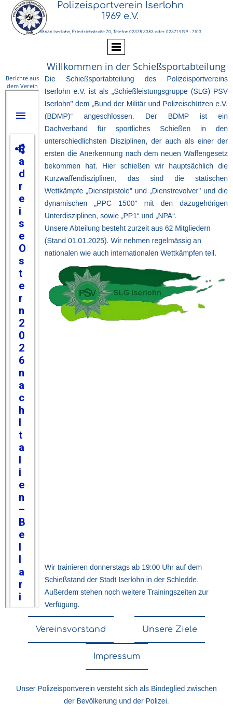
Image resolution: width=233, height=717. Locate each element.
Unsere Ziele (169, 629)
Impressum (116, 656)
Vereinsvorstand (71, 629)
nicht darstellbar (22, 349)
